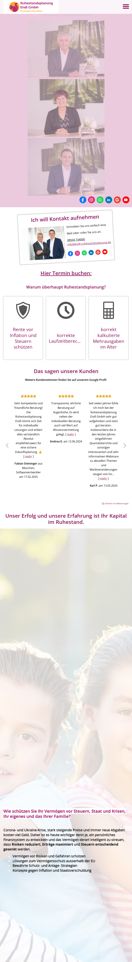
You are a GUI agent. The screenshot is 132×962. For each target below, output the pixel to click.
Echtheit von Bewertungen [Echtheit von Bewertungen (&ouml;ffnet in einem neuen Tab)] (117, 503)
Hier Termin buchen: (66, 273)
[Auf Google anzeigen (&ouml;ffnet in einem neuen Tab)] (117, 199)
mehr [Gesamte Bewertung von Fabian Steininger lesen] (28, 456)
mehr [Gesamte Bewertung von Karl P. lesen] (103, 478)
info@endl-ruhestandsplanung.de (89, 243)
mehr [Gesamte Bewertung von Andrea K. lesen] (70, 434)
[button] (7, 446)
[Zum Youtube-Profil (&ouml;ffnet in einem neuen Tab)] (126, 199)
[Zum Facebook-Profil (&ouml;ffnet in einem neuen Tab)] (82, 199)
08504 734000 (76, 239)
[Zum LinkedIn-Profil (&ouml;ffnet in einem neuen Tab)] (108, 199)
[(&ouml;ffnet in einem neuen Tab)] (66, 75)
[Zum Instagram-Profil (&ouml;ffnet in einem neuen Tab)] (91, 199)
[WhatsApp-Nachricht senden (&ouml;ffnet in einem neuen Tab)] (100, 199)
